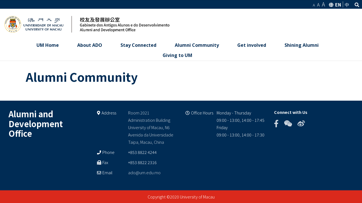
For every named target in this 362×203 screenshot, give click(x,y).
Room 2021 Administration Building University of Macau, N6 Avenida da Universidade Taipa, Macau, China (150, 127)
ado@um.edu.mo (144, 172)
